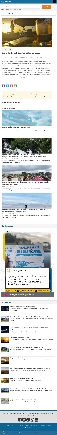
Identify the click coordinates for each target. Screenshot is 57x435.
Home (7, 425)
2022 (11, 9)
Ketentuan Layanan (41, 425)
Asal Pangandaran (17, 9)
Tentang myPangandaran (17, 425)
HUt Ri (7, 9)
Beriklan (50, 425)
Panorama (3, 9)
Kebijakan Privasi (30, 425)
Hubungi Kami (29, 428)
